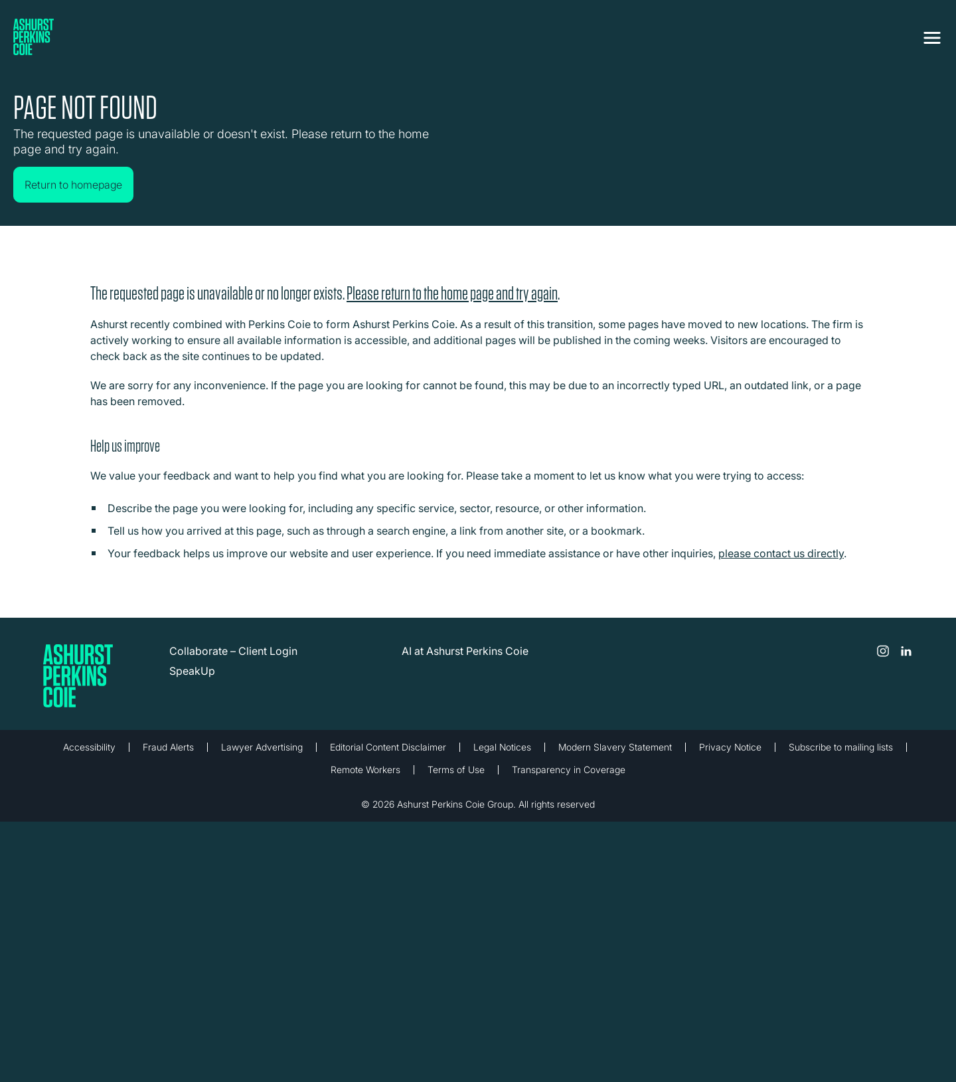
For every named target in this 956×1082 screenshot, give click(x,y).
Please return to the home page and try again (452, 293)
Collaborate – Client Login (233, 650)
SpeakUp (192, 670)
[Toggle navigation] (932, 37)
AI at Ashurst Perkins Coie (465, 650)
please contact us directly (781, 552)
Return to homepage (73, 184)
